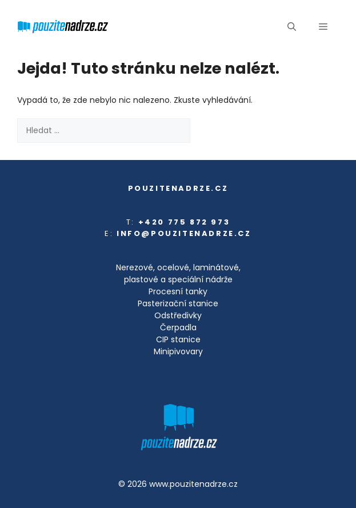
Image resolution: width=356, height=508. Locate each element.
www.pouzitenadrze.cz (193, 484)
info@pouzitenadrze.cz (184, 233)
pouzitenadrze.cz (178, 188)
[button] (291, 27)
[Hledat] (209, 130)
